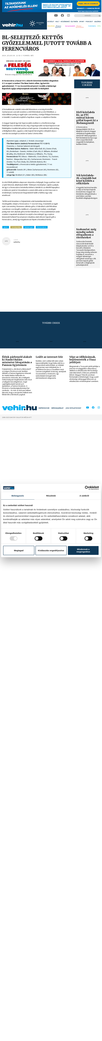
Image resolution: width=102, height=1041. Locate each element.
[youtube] (56, 15)
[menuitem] (50, 21)
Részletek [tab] (51, 495)
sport (5, 227)
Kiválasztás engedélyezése (51, 550)
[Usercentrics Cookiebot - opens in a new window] (87, 488)
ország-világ (16, 227)
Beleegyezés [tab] (17, 495)
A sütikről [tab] (84, 495)
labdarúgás (29, 227)
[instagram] (68, 15)
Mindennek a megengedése (83, 550)
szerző (15, 239)
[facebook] (62, 15)
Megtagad (18, 550)
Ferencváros (41, 227)
